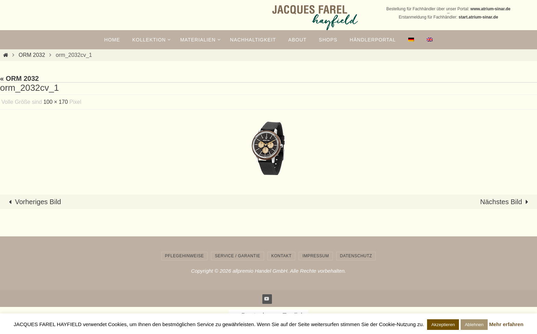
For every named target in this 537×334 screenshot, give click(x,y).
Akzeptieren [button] (443, 324)
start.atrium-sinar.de (478, 17)
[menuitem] (411, 39)
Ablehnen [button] (474, 324)
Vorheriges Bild (33, 202)
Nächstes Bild (506, 202)
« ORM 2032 (19, 78)
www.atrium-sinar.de (491, 9)
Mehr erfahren (506, 324)
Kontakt (281, 255)
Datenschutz (356, 255)
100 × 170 (55, 102)
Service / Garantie (237, 255)
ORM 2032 (31, 55)
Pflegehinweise (184, 255)
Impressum (315, 255)
